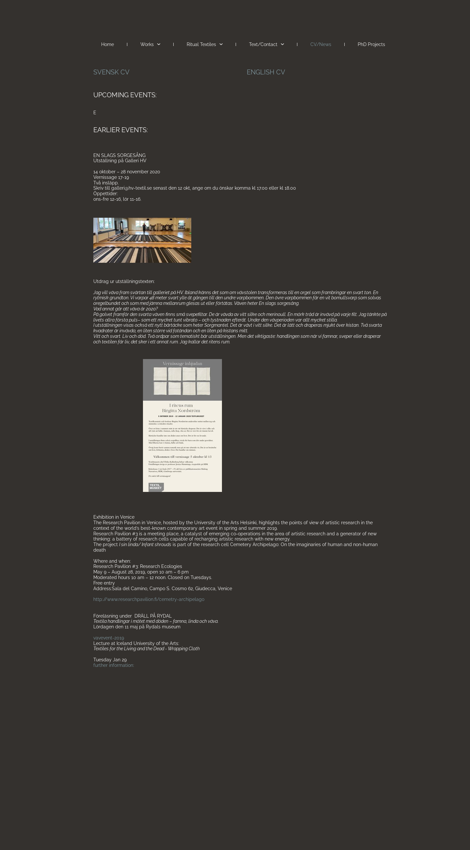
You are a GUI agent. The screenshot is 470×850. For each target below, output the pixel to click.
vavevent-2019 (108, 637)
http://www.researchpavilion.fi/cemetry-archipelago (148, 599)
